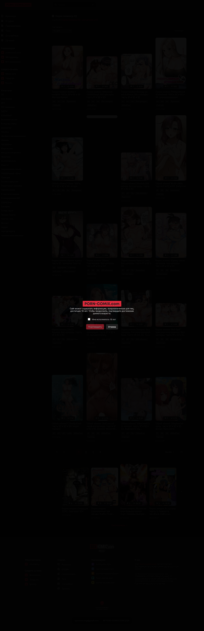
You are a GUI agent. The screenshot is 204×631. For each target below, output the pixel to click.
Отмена (112, 327)
